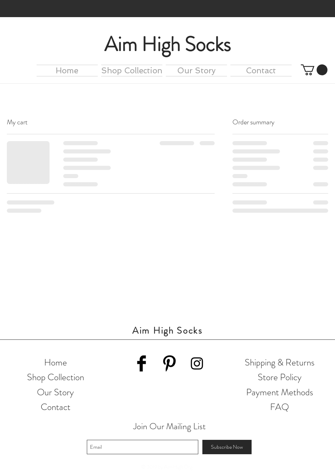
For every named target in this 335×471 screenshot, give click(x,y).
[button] (314, 69)
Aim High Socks (167, 44)
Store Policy (280, 377)
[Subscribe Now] (227, 447)
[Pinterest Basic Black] (169, 363)
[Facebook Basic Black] (141, 363)
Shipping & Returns (279, 362)
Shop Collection (55, 377)
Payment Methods (279, 392)
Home (55, 362)
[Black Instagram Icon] (197, 363)
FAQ (279, 406)
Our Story (55, 392)
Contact (55, 406)
